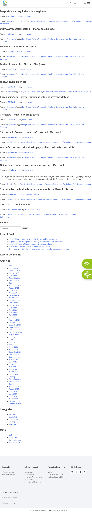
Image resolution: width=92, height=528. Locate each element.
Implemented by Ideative (58, 510)
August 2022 (14, 335)
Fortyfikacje (34, 21)
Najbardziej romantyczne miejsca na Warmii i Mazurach (32, 165)
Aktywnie (10, 21)
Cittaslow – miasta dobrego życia (19, 114)
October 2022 (14, 330)
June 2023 (13, 310)
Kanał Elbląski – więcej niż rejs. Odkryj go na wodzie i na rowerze (33, 239)
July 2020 (13, 391)
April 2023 (13, 315)
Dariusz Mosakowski (31, 194)
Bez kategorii (14, 417)
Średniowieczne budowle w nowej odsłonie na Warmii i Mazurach (38, 189)
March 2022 (13, 347)
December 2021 (15, 352)
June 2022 (13, 340)
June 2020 (13, 394)
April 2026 (13, 266)
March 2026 (13, 268)
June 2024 (13, 290)
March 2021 (13, 372)
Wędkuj (50, 472)
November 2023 (15, 298)
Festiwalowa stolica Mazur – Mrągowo (22, 64)
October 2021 (14, 357)
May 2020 (13, 396)
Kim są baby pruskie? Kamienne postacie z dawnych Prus (30, 244)
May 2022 (13, 342)
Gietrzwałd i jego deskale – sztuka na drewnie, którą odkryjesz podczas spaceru (39, 249)
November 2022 (15, 327)
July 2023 (13, 308)
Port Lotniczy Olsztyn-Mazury (34, 482)
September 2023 (15, 303)
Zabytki (79, 21)
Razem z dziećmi (69, 21)
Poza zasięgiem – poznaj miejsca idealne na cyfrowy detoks (34, 97)
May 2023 (13, 313)
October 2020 (14, 384)
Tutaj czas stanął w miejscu (16, 204)
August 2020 (14, 389)
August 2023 (14, 305)
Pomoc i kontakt (9, 503)
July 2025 (13, 276)
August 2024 (14, 288)
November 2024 (15, 281)
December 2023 (15, 295)
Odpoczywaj (19, 21)
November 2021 (15, 354)
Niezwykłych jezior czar (13, 81)
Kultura (42, 21)
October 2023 (14, 300)
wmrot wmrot (26, 16)
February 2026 (14, 271)
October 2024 (14, 283)
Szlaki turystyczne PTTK (55, 475)
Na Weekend (57, 21)
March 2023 (13, 317)
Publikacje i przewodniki (55, 477)
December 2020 (15, 379)
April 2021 (13, 369)
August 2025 (14, 273)
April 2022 (13, 345)
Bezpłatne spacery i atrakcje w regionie (23, 11)
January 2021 (14, 377)
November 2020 (15, 382)
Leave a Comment (84, 92)
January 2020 (14, 401)
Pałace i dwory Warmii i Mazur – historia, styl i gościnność (30, 247)
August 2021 (14, 359)
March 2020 (13, 399)
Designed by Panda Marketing (35, 510)
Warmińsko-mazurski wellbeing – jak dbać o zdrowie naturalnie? (37, 147)
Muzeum (49, 21)
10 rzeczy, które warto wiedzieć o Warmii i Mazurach (31, 132)
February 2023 (14, 320)
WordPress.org (14, 442)
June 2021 (13, 364)
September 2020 (15, 386)
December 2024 (15, 278)
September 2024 (15, 285)
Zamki (85, 21)
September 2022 (15, 332)
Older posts (4, 217)
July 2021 (13, 362)
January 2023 (14, 322)
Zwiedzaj (10, 142)
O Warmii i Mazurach (8, 472)
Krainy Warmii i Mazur (8, 475)
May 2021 (13, 367)
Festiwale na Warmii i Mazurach (18, 46)
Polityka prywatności (9, 498)
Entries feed (13, 437)
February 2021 (14, 374)
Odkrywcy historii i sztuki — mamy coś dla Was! (27, 28)
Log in (11, 435)
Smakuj (12, 422)
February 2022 (14, 350)
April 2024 (13, 293)
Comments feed (15, 440)
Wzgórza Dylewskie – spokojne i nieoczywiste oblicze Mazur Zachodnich (36, 242)
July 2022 (13, 337)
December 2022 (15, 325)
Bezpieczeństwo (30, 475)
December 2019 (15, 404)
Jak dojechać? (29, 472)
